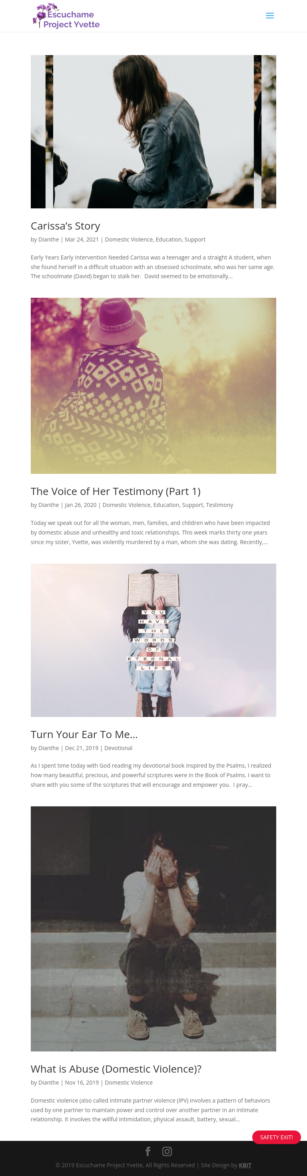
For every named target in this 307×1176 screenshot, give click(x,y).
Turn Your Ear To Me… (84, 734)
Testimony (219, 505)
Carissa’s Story (65, 225)
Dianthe (48, 239)
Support (195, 239)
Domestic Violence (129, 239)
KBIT (245, 1165)
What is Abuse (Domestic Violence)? (116, 1068)
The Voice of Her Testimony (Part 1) (116, 491)
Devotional (118, 748)
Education (169, 239)
